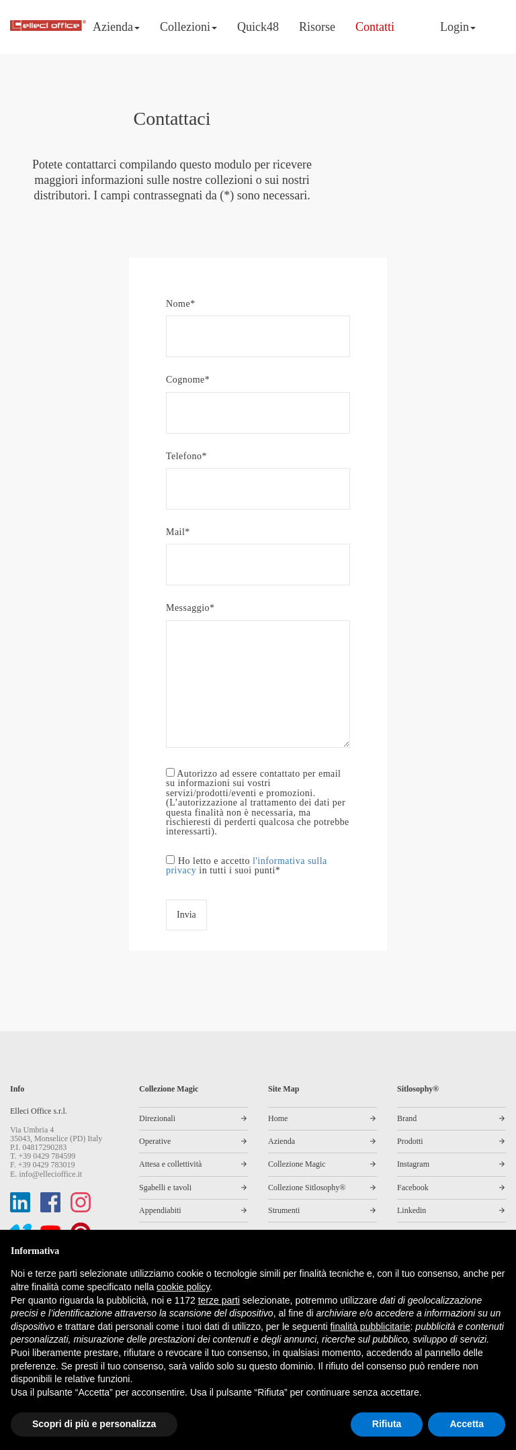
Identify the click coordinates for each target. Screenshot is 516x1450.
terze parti (219, 1300)
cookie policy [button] (183, 1287)
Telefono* (258, 472)
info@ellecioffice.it (50, 1174)
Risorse (317, 27)
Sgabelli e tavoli (165, 1187)
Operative (155, 1141)
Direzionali (157, 1118)
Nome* (258, 320)
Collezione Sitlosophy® (306, 1187)
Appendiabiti (160, 1210)
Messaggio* (258, 676)
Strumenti (284, 1210)
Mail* (258, 548)
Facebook (413, 1187)
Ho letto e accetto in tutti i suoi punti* (246, 865)
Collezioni (188, 27)
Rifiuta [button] (387, 1423)
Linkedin (411, 1210)
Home (278, 1118)
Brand (407, 1118)
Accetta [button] (466, 1423)
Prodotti (410, 1141)
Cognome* (258, 396)
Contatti (374, 27)
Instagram (413, 1164)
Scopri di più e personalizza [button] (94, 1423)
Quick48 (258, 27)
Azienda (116, 27)
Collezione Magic (297, 1164)
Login (458, 27)
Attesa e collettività (170, 1164)
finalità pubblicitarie (370, 1326)
